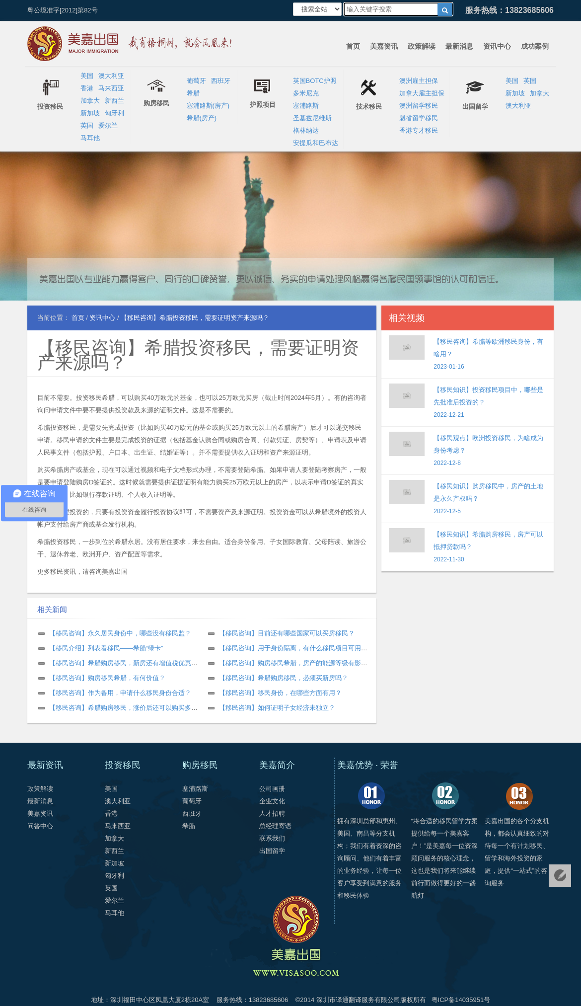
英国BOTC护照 (315, 80)
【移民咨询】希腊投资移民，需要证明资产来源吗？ (198, 355)
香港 (86, 88)
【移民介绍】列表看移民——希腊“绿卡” (106, 648)
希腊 (193, 93)
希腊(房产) (202, 118)
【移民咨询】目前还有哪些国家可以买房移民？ (287, 633)
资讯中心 (497, 46)
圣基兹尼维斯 (312, 118)
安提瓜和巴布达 (315, 143)
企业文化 (272, 801)
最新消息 (459, 46)
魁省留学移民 (418, 118)
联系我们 (272, 838)
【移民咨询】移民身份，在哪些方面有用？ (280, 692)
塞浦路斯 (306, 105)
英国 (86, 125)
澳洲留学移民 (418, 105)
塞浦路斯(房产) (208, 105)
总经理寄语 (275, 826)
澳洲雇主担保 (418, 80)
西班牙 (220, 80)
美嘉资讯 (384, 46)
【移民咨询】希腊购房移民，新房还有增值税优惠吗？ (126, 663)
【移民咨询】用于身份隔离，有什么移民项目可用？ (293, 648)
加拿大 (90, 100)
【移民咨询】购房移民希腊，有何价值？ (107, 678)
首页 (353, 46)
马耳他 (90, 138)
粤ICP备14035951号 (461, 1000)
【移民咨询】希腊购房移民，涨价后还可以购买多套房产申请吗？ (142, 707)
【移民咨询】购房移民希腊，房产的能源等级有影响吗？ (299, 663)
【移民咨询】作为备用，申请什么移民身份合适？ (120, 692)
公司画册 (272, 788)
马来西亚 (111, 88)
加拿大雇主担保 (421, 93)
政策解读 (422, 46)
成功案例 (535, 46)
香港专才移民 (418, 130)
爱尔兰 (108, 125)
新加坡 (90, 113)
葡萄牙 (196, 80)
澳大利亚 (111, 75)
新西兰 (114, 100)
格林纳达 (306, 130)
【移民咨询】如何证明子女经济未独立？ (277, 707)
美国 (86, 75)
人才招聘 (272, 813)
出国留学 (272, 850)
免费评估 (560, 875)
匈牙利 (114, 113)
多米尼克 (306, 93)
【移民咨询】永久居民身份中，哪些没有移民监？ (120, 633)
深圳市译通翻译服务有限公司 (358, 1000)
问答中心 (40, 826)
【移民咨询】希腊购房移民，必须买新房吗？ (283, 678)
